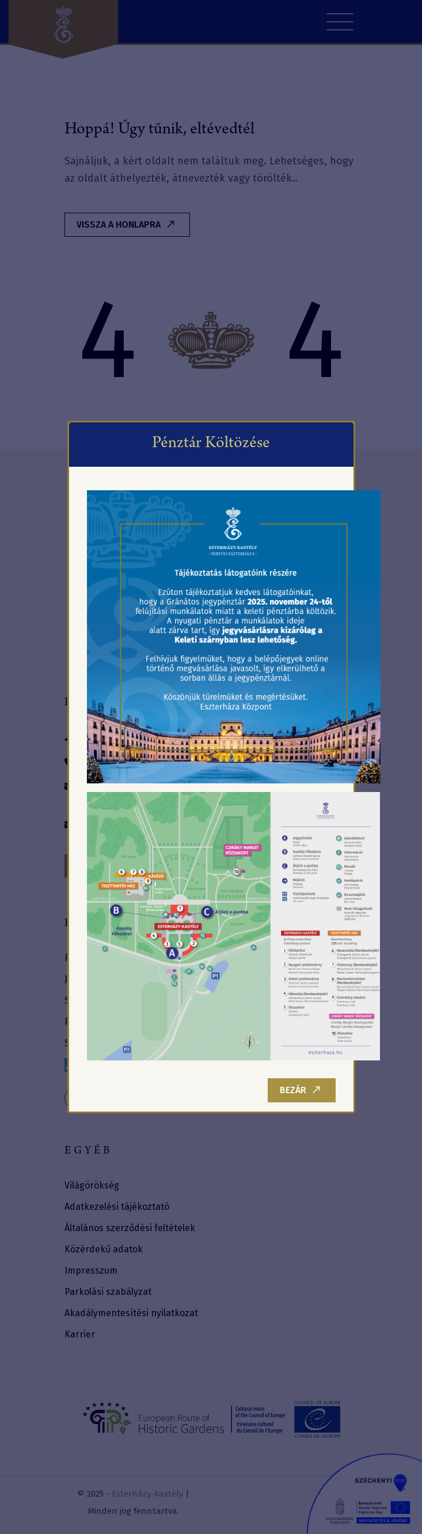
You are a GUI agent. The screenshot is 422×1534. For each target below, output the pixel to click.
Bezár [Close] (300, 1090)
